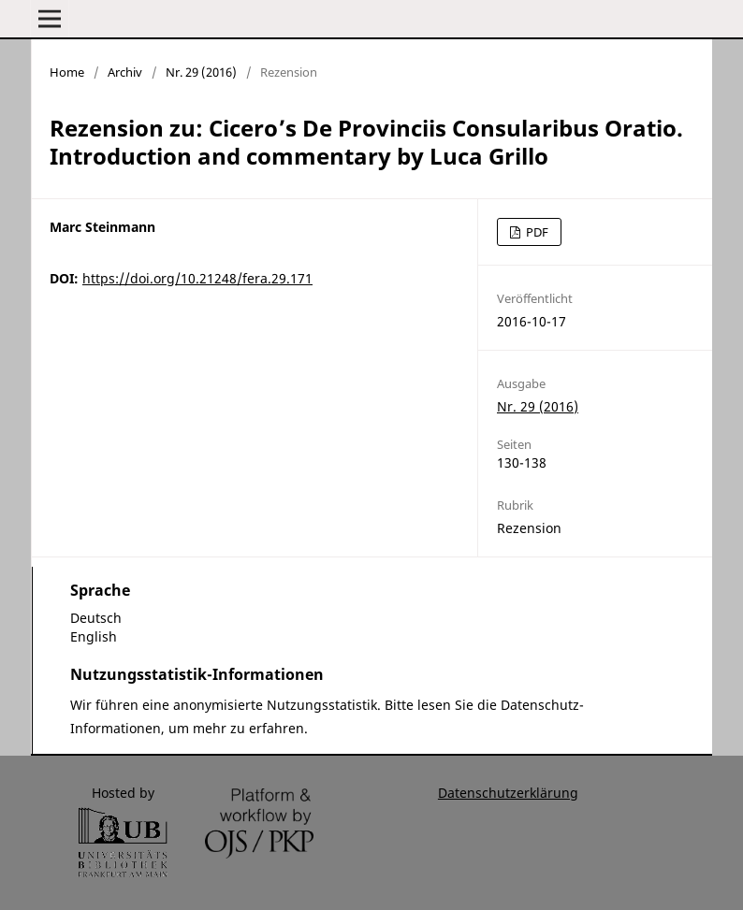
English (93, 636)
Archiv (125, 72)
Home (67, 72)
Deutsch (96, 618)
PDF (535, 232)
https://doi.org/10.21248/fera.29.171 (197, 278)
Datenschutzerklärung (508, 793)
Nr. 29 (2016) (201, 72)
